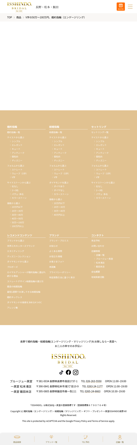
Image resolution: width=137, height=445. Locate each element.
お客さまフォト (56, 262)
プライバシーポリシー (60, 273)
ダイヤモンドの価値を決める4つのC (24, 303)
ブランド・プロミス (58, 241)
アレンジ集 (12, 308)
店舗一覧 (120, 442)
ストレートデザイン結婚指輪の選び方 (25, 282)
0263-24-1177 (95, 387)
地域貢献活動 (97, 278)
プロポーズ (12, 267)
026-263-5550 (94, 382)
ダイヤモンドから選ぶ (18, 262)
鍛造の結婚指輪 (14, 287)
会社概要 (95, 272)
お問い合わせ (97, 246)
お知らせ (53, 246)
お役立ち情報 (55, 257)
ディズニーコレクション (19, 257)
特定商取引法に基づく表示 (62, 278)
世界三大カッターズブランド (21, 246)
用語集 (52, 267)
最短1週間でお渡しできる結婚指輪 (23, 292)
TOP (9, 18)
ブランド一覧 (51, 442)
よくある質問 (55, 252)
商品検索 (17, 442)
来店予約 (95, 241)
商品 (18, 18)
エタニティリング (15, 252)
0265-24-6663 (92, 392)
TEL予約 (85, 442)
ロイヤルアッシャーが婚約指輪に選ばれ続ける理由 (26, 275)
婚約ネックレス (14, 298)
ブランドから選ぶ (15, 241)
